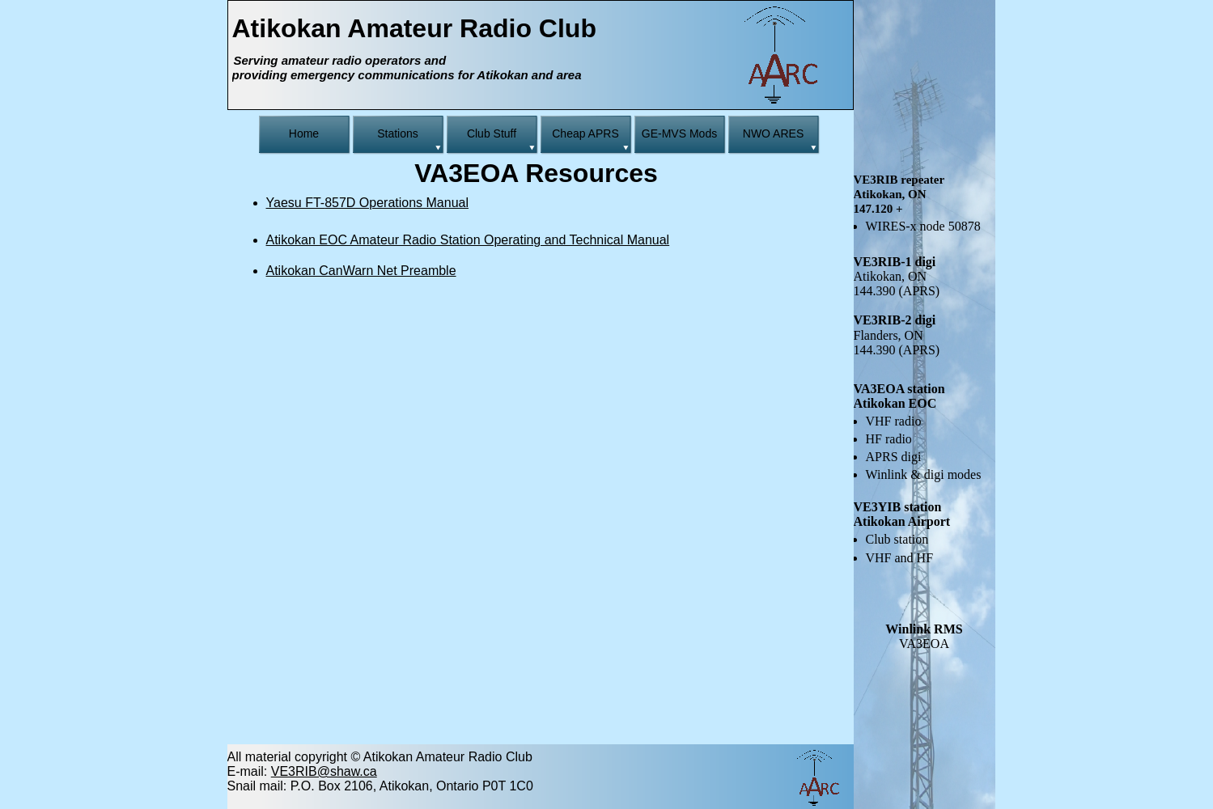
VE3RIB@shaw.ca (324, 771)
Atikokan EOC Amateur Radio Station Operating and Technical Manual (468, 240)
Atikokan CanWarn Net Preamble (361, 270)
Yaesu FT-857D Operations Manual (367, 203)
